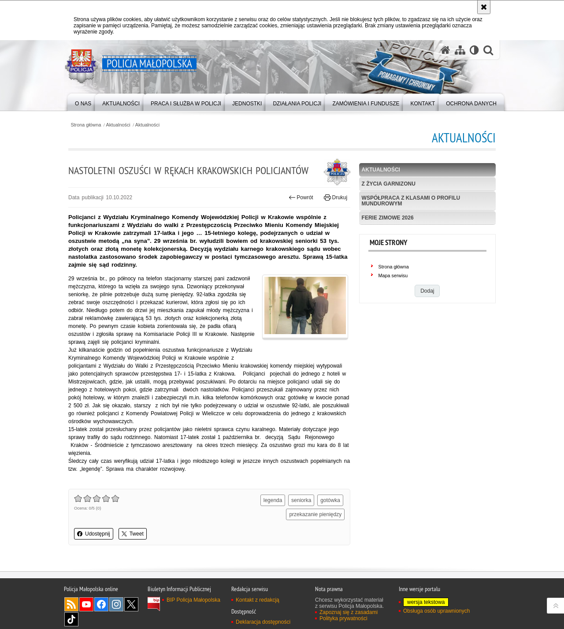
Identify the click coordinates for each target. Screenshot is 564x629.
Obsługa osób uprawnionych (436, 611)
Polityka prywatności (343, 618)
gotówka (330, 500)
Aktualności (118, 125)
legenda (272, 500)
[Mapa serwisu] (460, 50)
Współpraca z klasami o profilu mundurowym (411, 201)
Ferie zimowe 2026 (388, 218)
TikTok (71, 619)
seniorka (301, 500)
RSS (71, 604)
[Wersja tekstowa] (474, 50)
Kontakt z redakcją (257, 600)
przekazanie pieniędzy (315, 514)
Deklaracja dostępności (263, 622)
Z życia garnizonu (389, 184)
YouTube (86, 604)
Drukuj (335, 197)
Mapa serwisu (393, 275)
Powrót (301, 197)
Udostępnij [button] (93, 534)
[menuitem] (83, 101)
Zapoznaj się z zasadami (348, 612)
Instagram (116, 604)
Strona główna (85, 125)
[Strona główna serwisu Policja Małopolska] (445, 50)
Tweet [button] (133, 534)
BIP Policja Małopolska (193, 600)
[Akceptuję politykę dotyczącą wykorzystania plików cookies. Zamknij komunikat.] (483, 7)
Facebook (101, 604)
